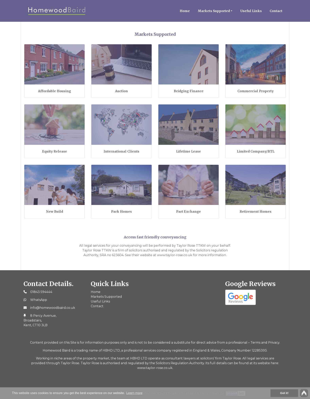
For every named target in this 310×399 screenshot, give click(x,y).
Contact (276, 11)
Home (185, 11)
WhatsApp (38, 300)
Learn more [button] (134, 393)
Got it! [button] (284, 393)
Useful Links (251, 11)
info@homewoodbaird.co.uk (52, 308)
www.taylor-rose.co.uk (154, 368)
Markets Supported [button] (214, 11)
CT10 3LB (40, 325)
